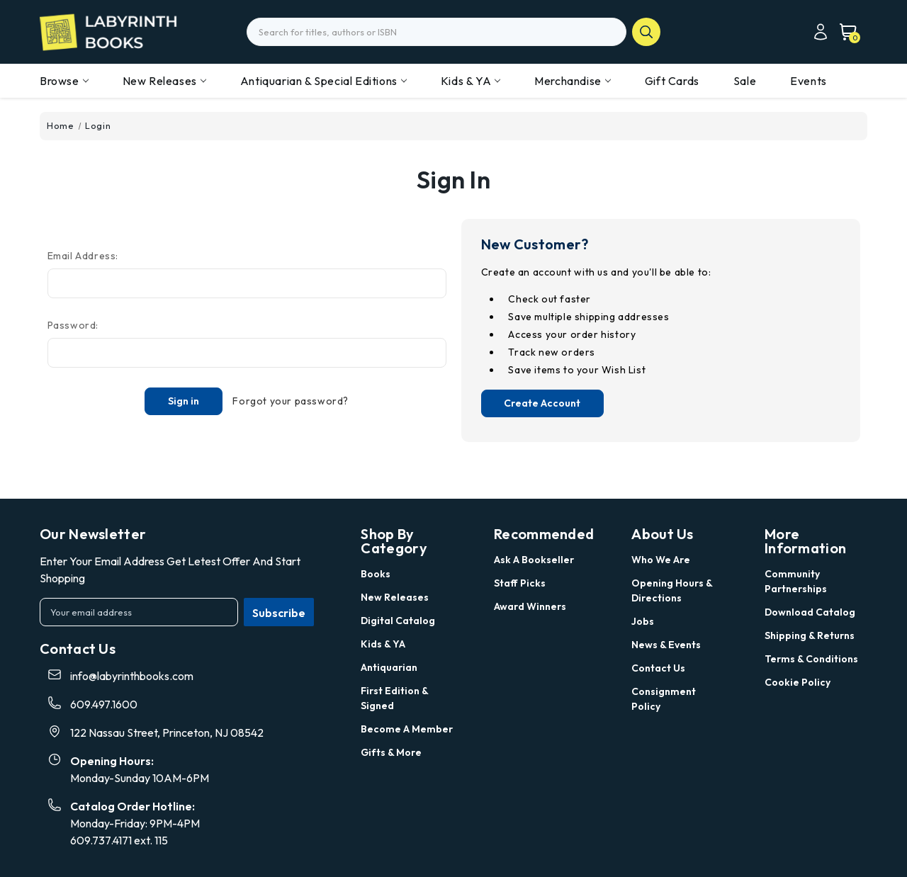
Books (375, 573)
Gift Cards (672, 81)
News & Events (666, 644)
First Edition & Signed (394, 698)
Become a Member (407, 729)
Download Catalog (810, 612)
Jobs (642, 621)
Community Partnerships (796, 581)
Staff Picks (520, 583)
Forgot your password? (290, 401)
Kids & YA (470, 81)
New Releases (164, 81)
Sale (744, 81)
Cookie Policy (797, 682)
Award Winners (530, 606)
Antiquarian (389, 667)
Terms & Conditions (811, 658)
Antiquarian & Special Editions (323, 81)
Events (808, 81)
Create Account (542, 403)
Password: (72, 325)
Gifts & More (391, 752)
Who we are (660, 559)
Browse (64, 81)
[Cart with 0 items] (844, 31)
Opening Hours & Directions (671, 590)
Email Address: (82, 255)
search (646, 32)
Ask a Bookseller (534, 559)
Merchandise (572, 81)
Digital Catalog (398, 620)
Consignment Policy (663, 699)
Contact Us (658, 668)
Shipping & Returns (810, 635)
